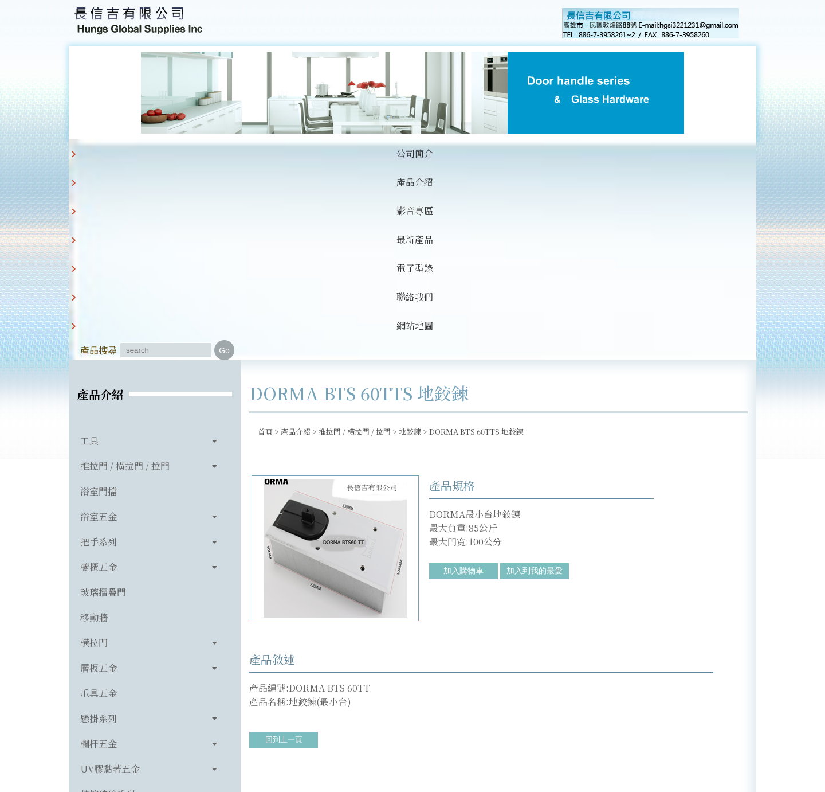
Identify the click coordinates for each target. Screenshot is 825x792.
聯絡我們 (443, 153)
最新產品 (326, 153)
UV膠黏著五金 (110, 576)
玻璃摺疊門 (103, 400)
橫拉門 (94, 450)
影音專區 (268, 153)
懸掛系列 (98, 526)
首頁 (265, 239)
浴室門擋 (98, 299)
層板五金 (98, 475)
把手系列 (98, 349)
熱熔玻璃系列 (107, 601)
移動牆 (94, 425)
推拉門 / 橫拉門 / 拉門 (125, 273)
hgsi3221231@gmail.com (492, 730)
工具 (89, 248)
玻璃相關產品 (107, 627)
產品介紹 (209, 153)
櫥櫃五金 (98, 374)
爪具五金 (98, 501)
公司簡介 (151, 153)
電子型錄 (385, 153)
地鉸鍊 (410, 239)
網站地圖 (502, 153)
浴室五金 (98, 324)
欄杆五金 (98, 551)
